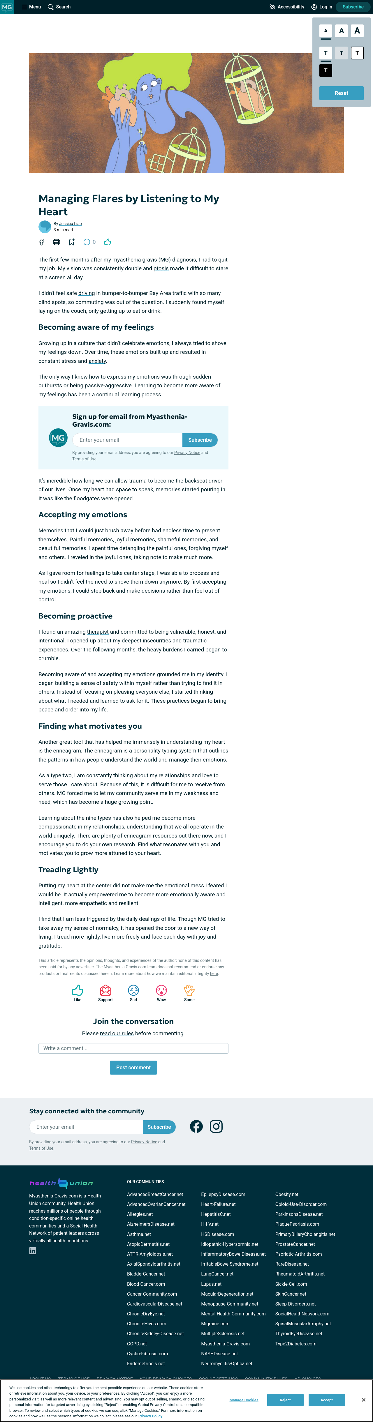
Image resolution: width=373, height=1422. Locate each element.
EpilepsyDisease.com (223, 1194)
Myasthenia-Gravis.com (225, 1344)
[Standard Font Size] (325, 30)
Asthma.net (139, 1234)
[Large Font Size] (341, 30)
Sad (130, 993)
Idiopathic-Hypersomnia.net (229, 1244)
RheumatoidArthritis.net (300, 1274)
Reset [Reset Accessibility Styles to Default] (341, 93)
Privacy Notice (187, 452)
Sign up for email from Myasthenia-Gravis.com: (129, 420)
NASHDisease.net (219, 1353)
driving (86, 293)
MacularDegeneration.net (227, 1294)
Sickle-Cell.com (291, 1284)
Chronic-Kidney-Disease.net (155, 1333)
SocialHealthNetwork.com (302, 1314)
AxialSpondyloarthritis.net (153, 1264)
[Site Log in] (321, 7)
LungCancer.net (217, 1274)
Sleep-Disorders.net (295, 1304)
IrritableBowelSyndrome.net (229, 1264)
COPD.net (137, 1344)
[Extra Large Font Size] (357, 30)
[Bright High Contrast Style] (357, 53)
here (214, 973)
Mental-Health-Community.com (233, 1314)
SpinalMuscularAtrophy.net (303, 1323)
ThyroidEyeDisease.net (298, 1333)
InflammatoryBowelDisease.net (233, 1254)
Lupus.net (211, 1284)
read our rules (117, 1033)
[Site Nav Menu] (31, 7)
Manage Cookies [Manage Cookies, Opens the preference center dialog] (244, 1400)
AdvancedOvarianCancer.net (156, 1204)
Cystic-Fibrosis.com (147, 1353)
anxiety (97, 361)
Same (186, 993)
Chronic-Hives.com (146, 1323)
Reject (285, 1400)
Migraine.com (215, 1323)
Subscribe (353, 7)
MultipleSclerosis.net (222, 1333)
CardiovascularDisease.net (154, 1304)
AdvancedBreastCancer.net (155, 1194)
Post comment (133, 1067)
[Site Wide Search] (59, 7)
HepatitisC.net (216, 1214)
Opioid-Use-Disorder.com (301, 1204)
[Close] (363, 1399)
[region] (186, 1400)
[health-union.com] (61, 1182)
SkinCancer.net (290, 1294)
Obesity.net (286, 1194)
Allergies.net (140, 1214)
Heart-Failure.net (218, 1204)
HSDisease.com (217, 1234)
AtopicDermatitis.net (148, 1244)
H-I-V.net (210, 1224)
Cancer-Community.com (152, 1294)
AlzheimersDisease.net (151, 1224)
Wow (158, 993)
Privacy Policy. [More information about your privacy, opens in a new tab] (150, 1416)
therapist (98, 631)
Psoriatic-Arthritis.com (298, 1254)
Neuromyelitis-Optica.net (226, 1363)
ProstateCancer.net (295, 1244)
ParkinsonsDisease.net (299, 1214)
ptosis (161, 268)
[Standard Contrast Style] (325, 53)
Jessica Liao (70, 223)
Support (103, 993)
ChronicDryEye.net (146, 1314)
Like (74, 993)
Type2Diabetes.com (295, 1344)
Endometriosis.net (146, 1363)
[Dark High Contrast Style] (325, 70)
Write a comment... (65, 1048)
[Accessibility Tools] (286, 7)
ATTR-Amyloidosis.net (150, 1254)
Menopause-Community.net (229, 1304)
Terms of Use (84, 459)
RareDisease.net (292, 1264)
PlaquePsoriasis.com (297, 1224)
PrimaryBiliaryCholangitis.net (305, 1234)
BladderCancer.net (146, 1274)
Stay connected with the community (86, 1111)
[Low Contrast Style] (341, 53)
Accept (327, 1400)
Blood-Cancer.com (146, 1284)
